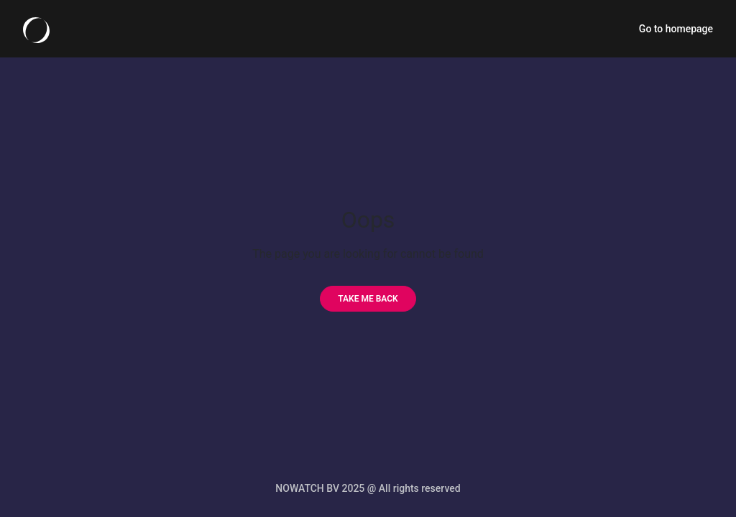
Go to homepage (676, 28)
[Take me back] (367, 299)
